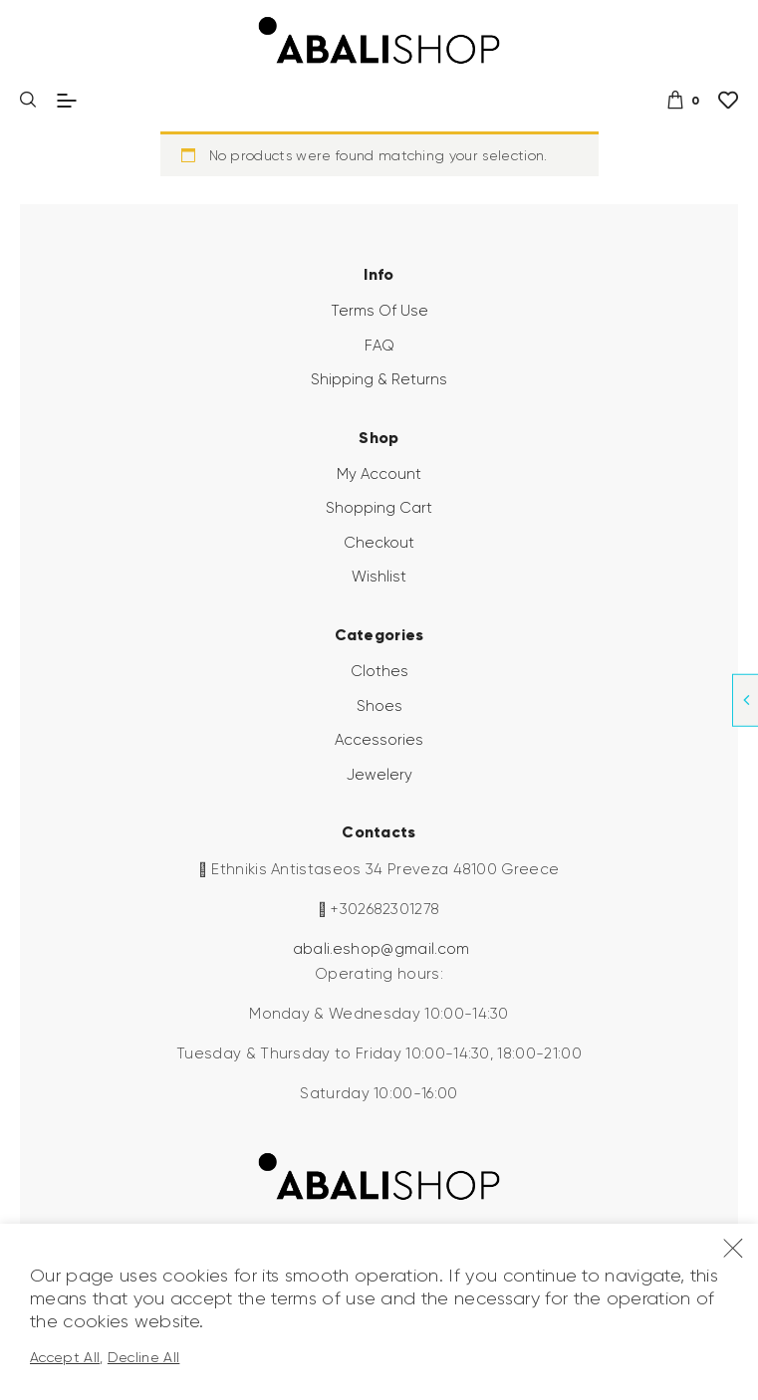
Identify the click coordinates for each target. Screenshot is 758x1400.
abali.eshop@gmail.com (381, 949)
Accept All (65, 1357)
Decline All (144, 1357)
